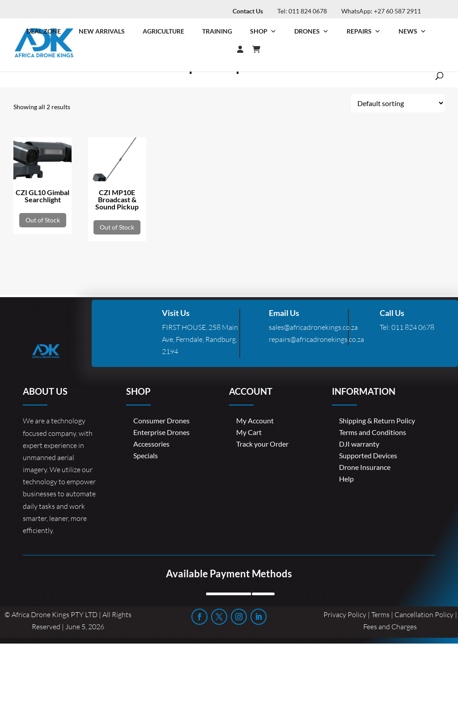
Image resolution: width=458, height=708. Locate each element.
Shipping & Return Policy (377, 420)
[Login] (222, 49)
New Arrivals (102, 31)
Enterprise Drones (161, 432)
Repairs (364, 31)
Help (346, 478)
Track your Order (262, 443)
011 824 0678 (412, 327)
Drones (311, 31)
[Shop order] (398, 103)
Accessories (151, 443)
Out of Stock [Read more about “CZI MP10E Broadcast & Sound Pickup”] (117, 227)
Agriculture (163, 31)
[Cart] (260, 49)
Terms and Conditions (372, 432)
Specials (145, 455)
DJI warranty (359, 443)
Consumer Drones (161, 420)
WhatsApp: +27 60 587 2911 (381, 11)
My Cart (249, 432)
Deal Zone (43, 31)
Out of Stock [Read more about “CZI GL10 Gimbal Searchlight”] (42, 220)
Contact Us (248, 11)
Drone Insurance (364, 467)
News (412, 31)
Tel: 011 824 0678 (302, 11)
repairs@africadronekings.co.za (316, 339)
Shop (263, 31)
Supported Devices (368, 455)
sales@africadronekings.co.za (313, 327)
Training (217, 31)
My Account (255, 420)
